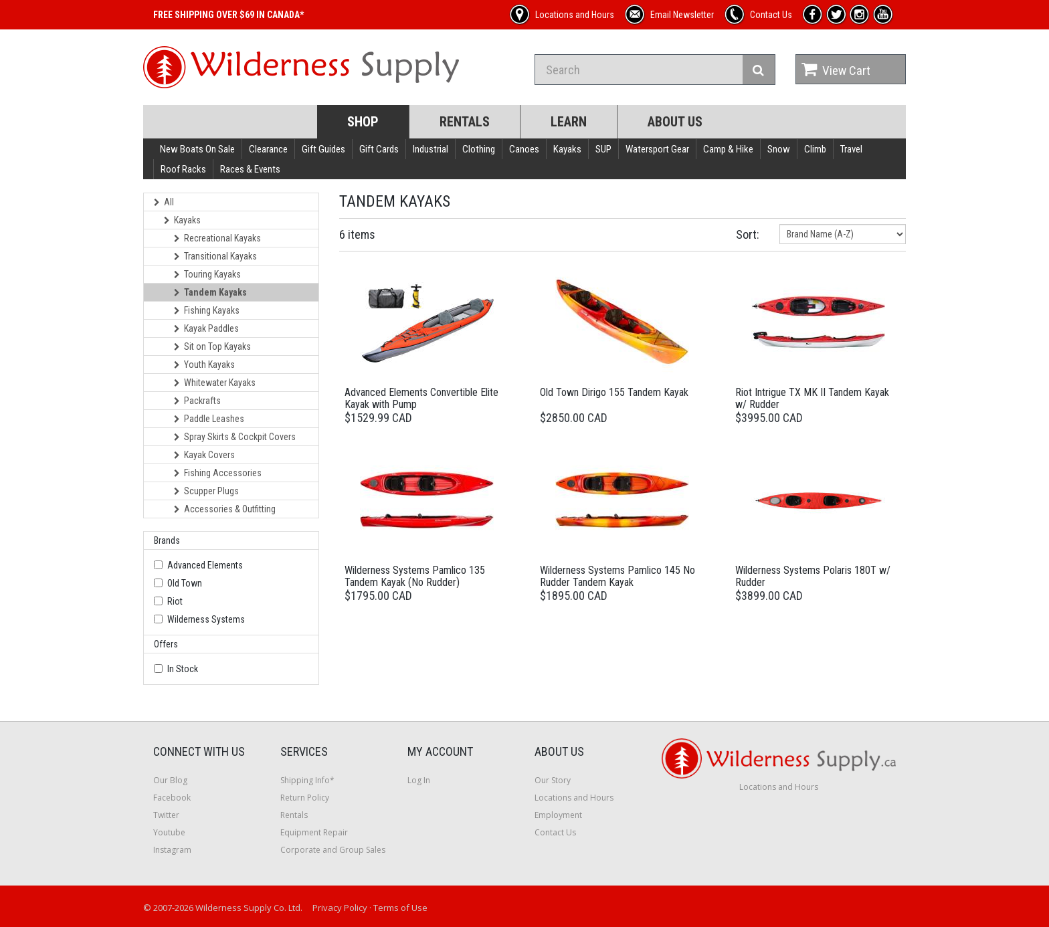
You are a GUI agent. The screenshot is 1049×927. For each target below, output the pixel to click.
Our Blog (170, 780)
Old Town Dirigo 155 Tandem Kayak (614, 392)
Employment (558, 815)
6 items (357, 234)
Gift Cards (379, 149)
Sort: (747, 234)
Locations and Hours (574, 797)
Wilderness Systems (206, 619)
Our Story (553, 780)
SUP (603, 149)
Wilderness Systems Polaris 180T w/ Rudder (812, 576)
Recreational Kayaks (217, 238)
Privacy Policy (339, 908)
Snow (778, 149)
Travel (851, 149)
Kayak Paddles (206, 328)
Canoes (524, 149)
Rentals (465, 122)
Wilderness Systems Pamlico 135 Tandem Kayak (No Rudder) (415, 576)
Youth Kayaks (204, 364)
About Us (675, 122)
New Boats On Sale (197, 149)
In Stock (182, 668)
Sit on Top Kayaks (212, 346)
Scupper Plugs (206, 491)
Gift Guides (323, 149)
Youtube (169, 832)
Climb (815, 149)
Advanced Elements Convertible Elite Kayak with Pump (421, 398)
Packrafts (197, 400)
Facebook (172, 797)
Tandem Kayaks (210, 292)
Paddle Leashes (209, 418)
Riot (175, 601)
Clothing (478, 149)
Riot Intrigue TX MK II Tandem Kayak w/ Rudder (812, 398)
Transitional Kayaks (215, 256)
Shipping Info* (307, 780)
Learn (569, 122)
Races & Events (250, 169)
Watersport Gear (657, 149)
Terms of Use (400, 908)
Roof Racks (183, 169)
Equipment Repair (314, 832)
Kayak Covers (204, 454)
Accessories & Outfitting (225, 509)
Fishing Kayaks (207, 310)
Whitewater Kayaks (215, 382)
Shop (363, 122)
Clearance (268, 149)
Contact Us (555, 832)
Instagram (172, 849)
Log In (418, 780)
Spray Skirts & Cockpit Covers (235, 436)
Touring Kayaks (207, 274)
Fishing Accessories (218, 473)
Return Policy (304, 797)
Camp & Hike (728, 149)
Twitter (166, 815)
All (164, 202)
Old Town (184, 583)
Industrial (430, 149)
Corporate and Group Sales (332, 849)
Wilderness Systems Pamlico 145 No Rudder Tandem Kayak (617, 576)
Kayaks (567, 149)
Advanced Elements (205, 565)
